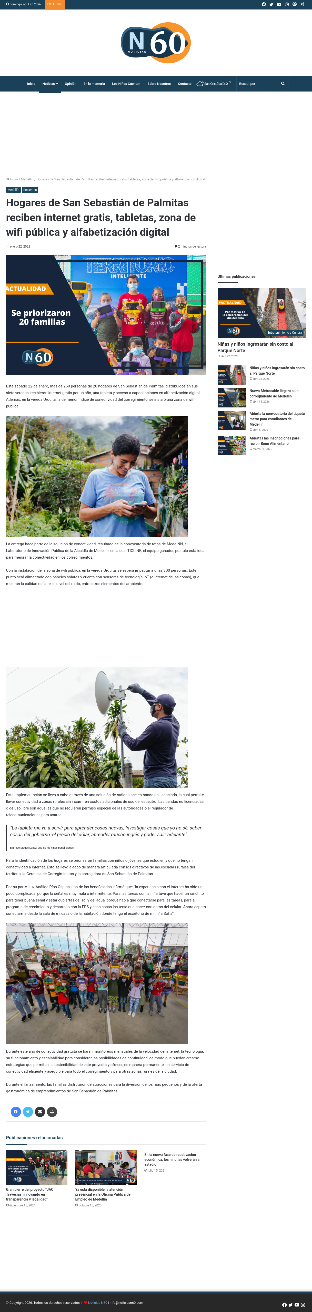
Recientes (30, 190)
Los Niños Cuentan (126, 84)
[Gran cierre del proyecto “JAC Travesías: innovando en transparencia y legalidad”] (37, 1167)
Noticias (49, 84)
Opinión (70, 84)
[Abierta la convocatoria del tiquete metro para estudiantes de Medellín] (232, 420)
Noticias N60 (97, 1303)
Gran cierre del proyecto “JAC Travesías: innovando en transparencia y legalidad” (30, 1194)
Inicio (31, 84)
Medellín (27, 179)
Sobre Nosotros (159, 84)
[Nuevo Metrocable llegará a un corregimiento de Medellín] (232, 397)
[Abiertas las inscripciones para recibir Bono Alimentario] (232, 445)
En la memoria (94, 84)
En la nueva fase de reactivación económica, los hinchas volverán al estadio (172, 1159)
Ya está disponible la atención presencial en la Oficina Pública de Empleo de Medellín (102, 1194)
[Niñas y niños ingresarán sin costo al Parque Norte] (262, 313)
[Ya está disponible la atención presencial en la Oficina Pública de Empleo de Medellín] (106, 1167)
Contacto (185, 84)
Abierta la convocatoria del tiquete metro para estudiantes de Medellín (277, 419)
